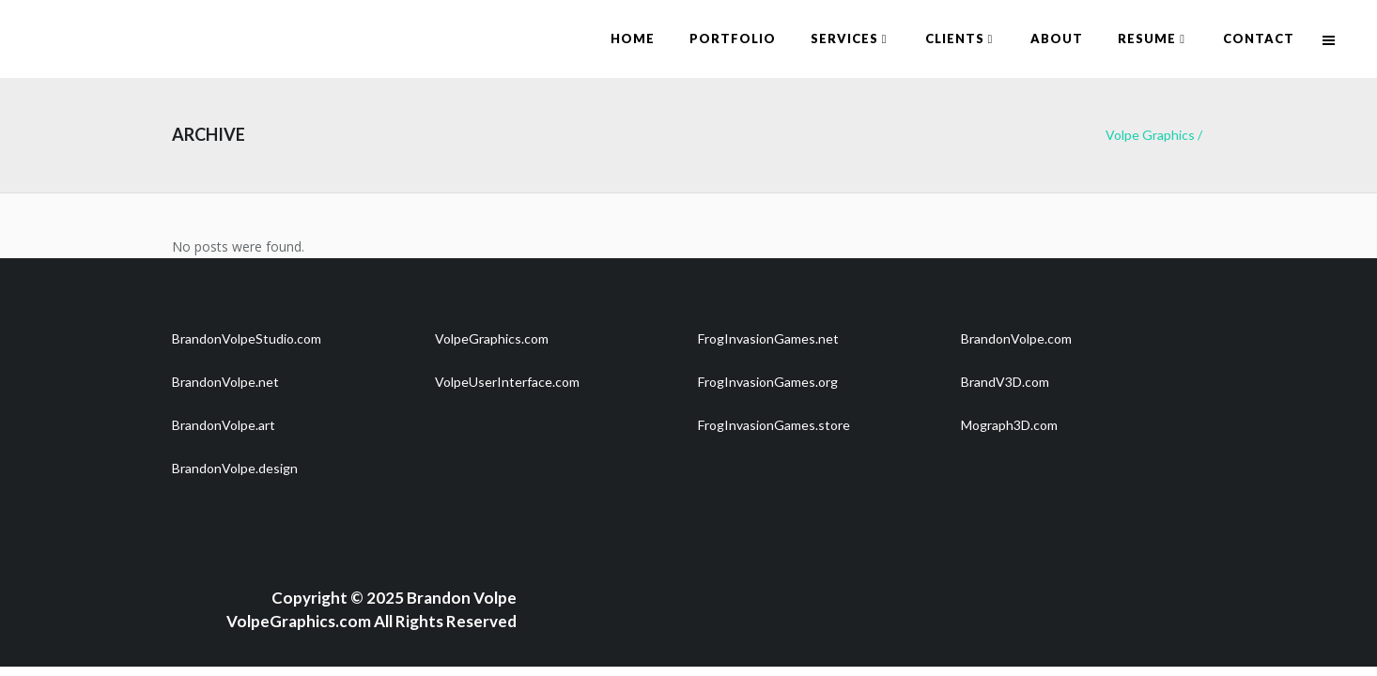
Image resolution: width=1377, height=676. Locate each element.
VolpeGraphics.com (492, 338)
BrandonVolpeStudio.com (246, 338)
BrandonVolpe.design (235, 468)
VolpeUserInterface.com (507, 382)
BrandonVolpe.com (1016, 338)
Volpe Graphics (1150, 135)
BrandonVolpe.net (225, 382)
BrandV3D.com (1005, 382)
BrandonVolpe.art (223, 425)
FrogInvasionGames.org (768, 382)
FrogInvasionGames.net (768, 338)
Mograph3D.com (1009, 425)
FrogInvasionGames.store (774, 425)
